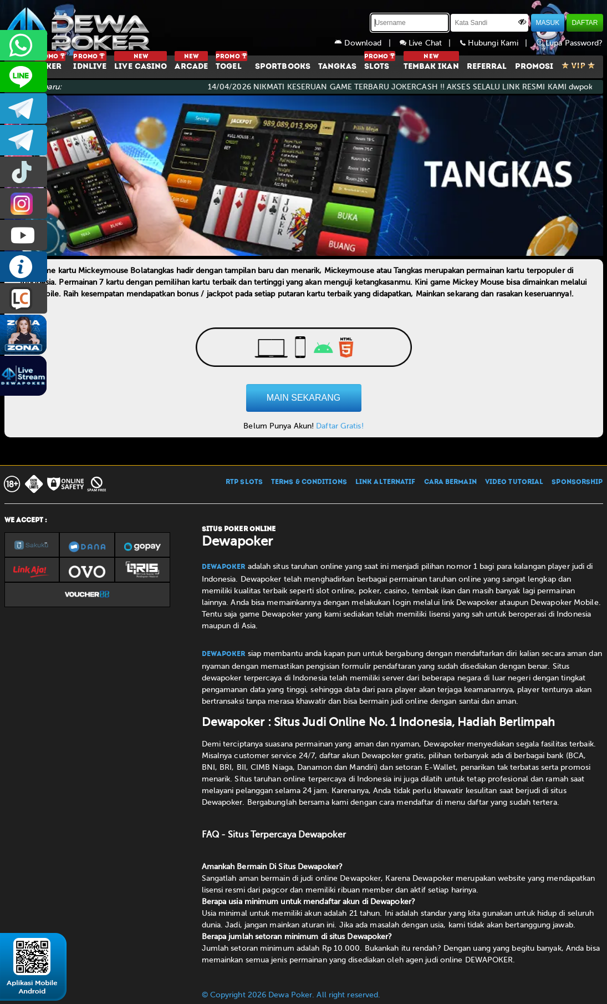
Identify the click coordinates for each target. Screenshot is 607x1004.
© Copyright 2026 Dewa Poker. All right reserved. (291, 995)
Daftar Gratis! (339, 426)
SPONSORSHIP (577, 482)
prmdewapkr (23, 172)
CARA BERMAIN (450, 482)
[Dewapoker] (79, 28)
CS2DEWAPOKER (23, 77)
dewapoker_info (23, 140)
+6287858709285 (23, 45)
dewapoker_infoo (23, 108)
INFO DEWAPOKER (23, 266)
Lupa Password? (570, 43)
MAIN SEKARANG (303, 397)
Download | (367, 43)
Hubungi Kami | (498, 43)
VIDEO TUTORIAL (514, 482)
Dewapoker (224, 567)
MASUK (548, 23)
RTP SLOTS (244, 482)
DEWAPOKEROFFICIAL (23, 235)
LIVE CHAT (23, 298)
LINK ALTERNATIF (385, 482)
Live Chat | (430, 43)
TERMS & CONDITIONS (309, 482)
